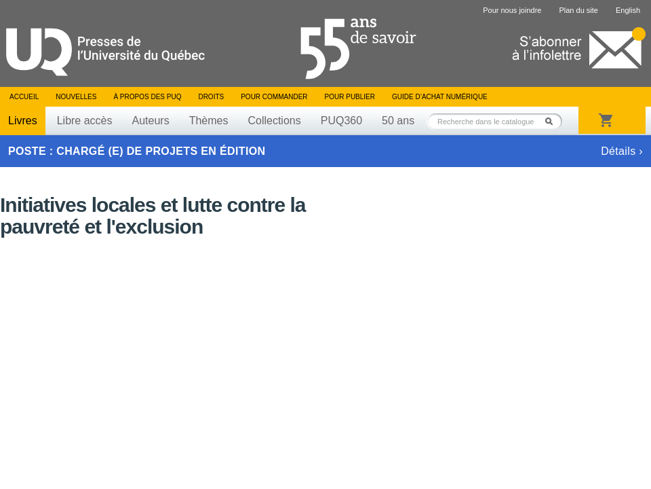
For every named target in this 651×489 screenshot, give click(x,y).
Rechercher (552, 121)
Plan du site (578, 10)
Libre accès (85, 120)
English (628, 10)
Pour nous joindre (512, 10)
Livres (22, 120)
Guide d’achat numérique (440, 97)
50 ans (398, 120)
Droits (211, 97)
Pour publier (350, 97)
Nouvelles (76, 97)
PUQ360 (341, 120)
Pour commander (274, 97)
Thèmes (209, 120)
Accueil (24, 97)
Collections (274, 120)
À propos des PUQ (147, 97)
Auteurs (151, 120)
